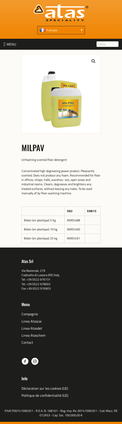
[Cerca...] (107, 44)
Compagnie (30, 314)
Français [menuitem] (52, 30)
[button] (11, 44)
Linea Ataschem (33, 335)
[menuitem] (61, 30)
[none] (61, 30)
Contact (27, 342)
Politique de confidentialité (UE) (45, 395)
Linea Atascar (32, 321)
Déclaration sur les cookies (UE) (45, 388)
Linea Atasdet (32, 328)
